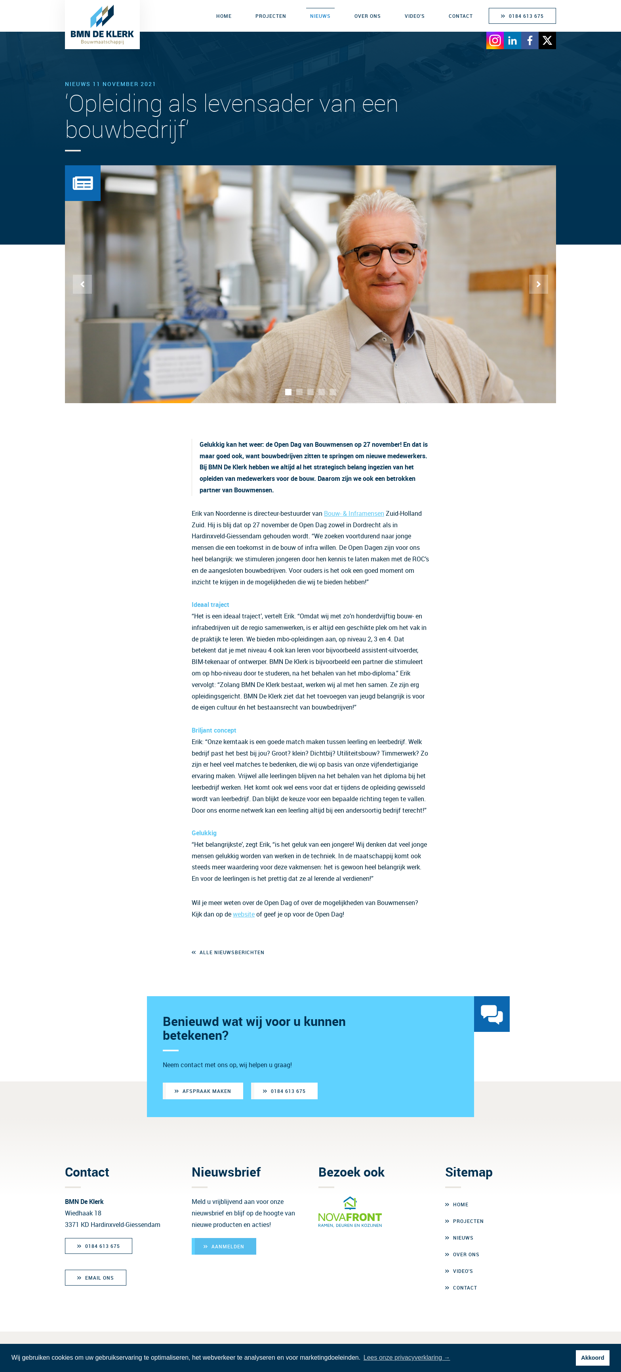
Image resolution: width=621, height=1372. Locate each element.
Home (224, 16)
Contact (461, 16)
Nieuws (320, 16)
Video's (415, 16)
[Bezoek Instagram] (495, 39)
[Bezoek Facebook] (530, 39)
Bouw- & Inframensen (354, 513)
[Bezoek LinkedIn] (512, 39)
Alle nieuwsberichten (232, 952)
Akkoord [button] (592, 1358)
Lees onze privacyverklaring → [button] (407, 1357)
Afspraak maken (207, 1091)
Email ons (99, 1277)
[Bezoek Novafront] (350, 1212)
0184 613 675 (526, 16)
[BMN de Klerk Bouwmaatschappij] (102, 24)
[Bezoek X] (547, 39)
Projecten (270, 16)
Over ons (367, 16)
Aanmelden (227, 1246)
